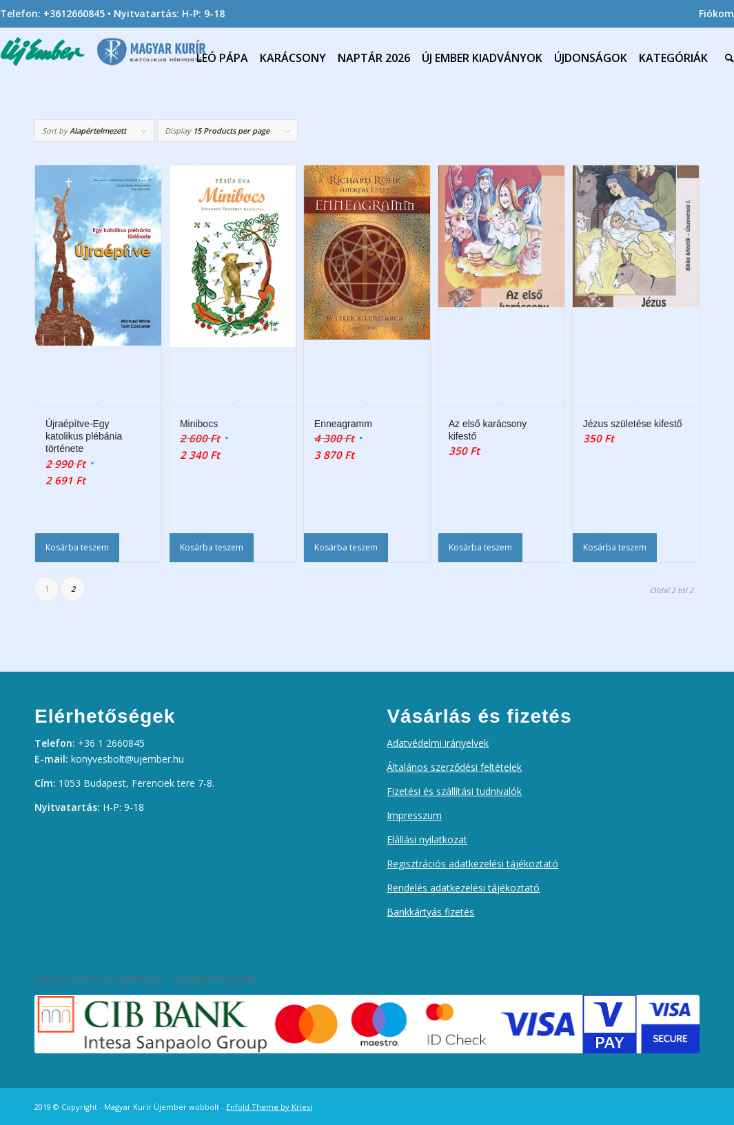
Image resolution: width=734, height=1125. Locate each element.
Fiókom (716, 13)
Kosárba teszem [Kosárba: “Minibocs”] (211, 547)
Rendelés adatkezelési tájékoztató (463, 887)
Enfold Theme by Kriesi (269, 1107)
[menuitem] (713, 13)
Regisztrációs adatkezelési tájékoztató (472, 863)
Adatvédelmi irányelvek (438, 743)
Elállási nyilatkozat (427, 839)
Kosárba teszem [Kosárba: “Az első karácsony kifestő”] (480, 547)
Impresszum (414, 815)
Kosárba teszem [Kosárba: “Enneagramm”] (346, 547)
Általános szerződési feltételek (454, 767)
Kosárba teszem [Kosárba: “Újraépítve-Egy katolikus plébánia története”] (77, 547)
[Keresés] (726, 58)
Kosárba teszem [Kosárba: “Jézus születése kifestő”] (614, 547)
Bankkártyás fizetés (430, 911)
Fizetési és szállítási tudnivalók (454, 791)
